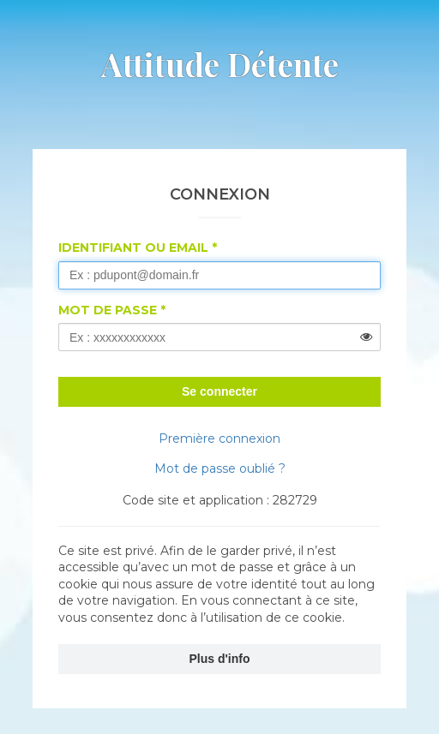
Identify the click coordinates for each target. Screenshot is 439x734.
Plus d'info (219, 658)
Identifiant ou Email (133, 247)
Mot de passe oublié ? (220, 468)
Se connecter (219, 391)
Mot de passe (107, 310)
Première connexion (219, 438)
